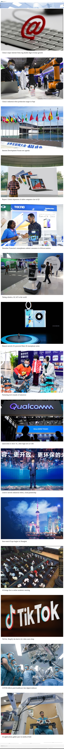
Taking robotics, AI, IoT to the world (14, 297)
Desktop (48, 748)
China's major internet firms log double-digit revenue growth (22, 53)
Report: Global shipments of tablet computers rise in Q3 (21, 199)
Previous (9, 743)
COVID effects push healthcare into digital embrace (19, 688)
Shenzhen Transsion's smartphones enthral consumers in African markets (26, 248)
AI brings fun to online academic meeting (16, 590)
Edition (6, 1)
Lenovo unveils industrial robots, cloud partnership (19, 492)
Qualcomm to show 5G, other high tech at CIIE (18, 444)
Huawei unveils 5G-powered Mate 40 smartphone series (21, 346)
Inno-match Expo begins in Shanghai (14, 541)
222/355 (31, 743)
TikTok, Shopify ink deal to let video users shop (18, 639)
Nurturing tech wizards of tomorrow (14, 395)
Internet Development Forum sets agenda (16, 150)
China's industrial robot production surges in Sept (18, 101)
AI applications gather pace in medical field (16, 737)
